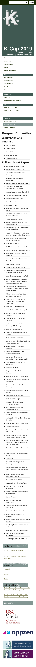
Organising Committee (10, 121)
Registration (7, 94)
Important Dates (8, 64)
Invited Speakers (8, 80)
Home (5, 58)
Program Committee (9, 124)
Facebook (7, 569)
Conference (7, 97)
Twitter (6, 579)
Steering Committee (9, 127)
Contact (6, 67)
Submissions (7, 114)
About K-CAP (7, 61)
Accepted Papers (8, 83)
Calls (5, 105)
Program (6, 74)
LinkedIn (6, 574)
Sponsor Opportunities (10, 70)
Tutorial (6, 90)
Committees (7, 118)
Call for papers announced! (14, 550)
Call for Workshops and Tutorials (13, 111)
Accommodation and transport (12, 100)
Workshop (6, 87)
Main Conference (8, 77)
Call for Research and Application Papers (15, 108)
